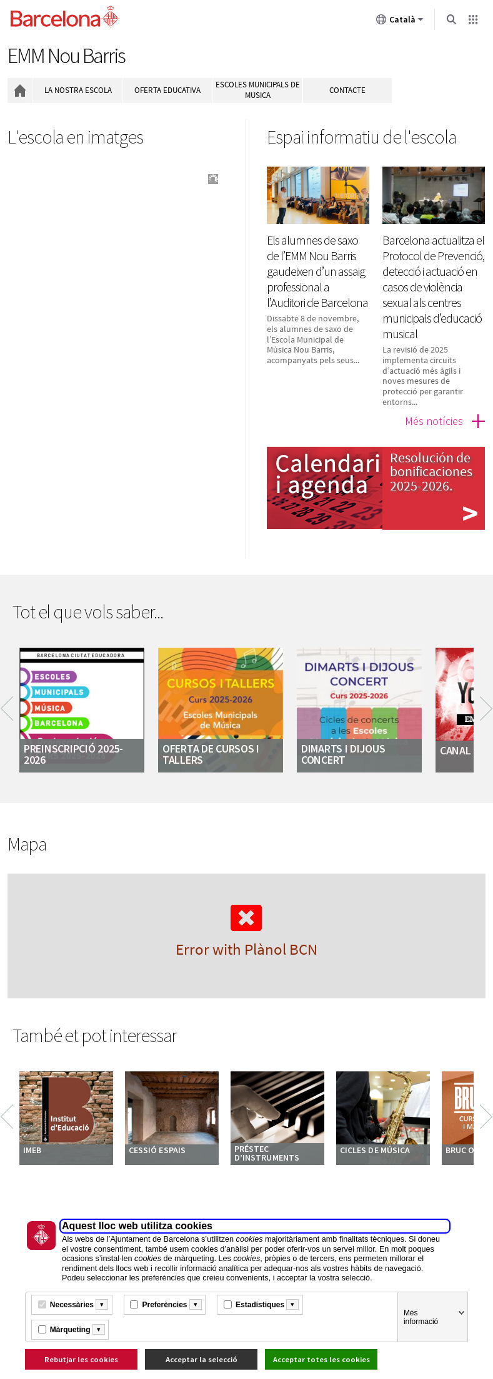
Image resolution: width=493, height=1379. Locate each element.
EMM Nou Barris (66, 55)
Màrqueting (70, 1329)
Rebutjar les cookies (81, 1359)
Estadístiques (260, 1304)
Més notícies (434, 421)
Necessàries (72, 1304)
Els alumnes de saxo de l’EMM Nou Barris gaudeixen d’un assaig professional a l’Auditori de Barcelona (317, 271)
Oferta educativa (167, 90)
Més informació (421, 1317)
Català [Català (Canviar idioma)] (400, 22)
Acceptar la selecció (201, 1359)
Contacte (347, 90)
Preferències (164, 1304)
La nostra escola (78, 90)
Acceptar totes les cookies (321, 1359)
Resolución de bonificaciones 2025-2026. (431, 471)
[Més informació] (102, 1304)
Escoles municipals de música (258, 89)
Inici (19, 90)
